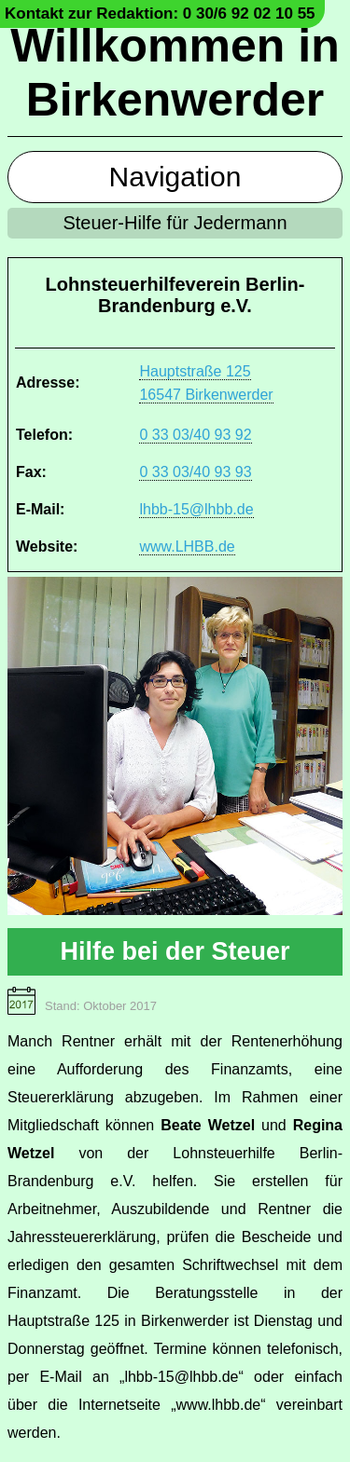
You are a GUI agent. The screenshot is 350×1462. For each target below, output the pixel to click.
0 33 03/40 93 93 (195, 472)
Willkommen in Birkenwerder (174, 73)
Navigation (175, 176)
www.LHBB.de (186, 546)
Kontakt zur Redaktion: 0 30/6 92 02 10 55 (160, 13)
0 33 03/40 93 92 (195, 435)
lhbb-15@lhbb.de (196, 509)
